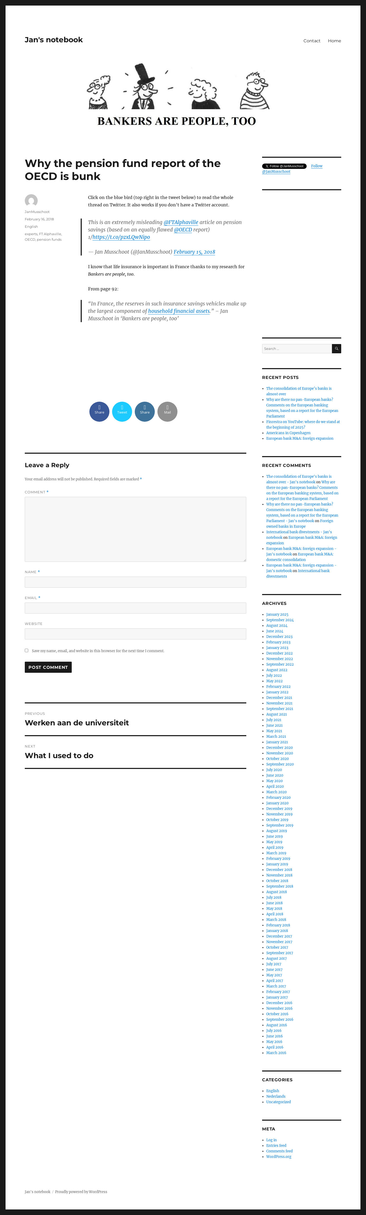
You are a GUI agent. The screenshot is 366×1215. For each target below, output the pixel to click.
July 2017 (273, 964)
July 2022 (274, 675)
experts (31, 234)
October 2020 (277, 759)
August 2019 (276, 831)
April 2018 (274, 914)
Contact (312, 40)
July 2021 (273, 720)
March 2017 (276, 986)
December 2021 (279, 697)
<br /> (167, 361)
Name (32, 572)
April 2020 (275, 786)
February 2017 (278, 992)
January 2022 (277, 692)
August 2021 (276, 714)
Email (33, 598)
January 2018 (277, 931)
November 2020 (279, 753)
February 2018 (278, 925)
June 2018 (274, 903)
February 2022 (278, 686)
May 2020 (274, 781)
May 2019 (274, 842)
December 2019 (279, 808)
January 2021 (277, 742)
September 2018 (279, 886)
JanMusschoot (37, 212)
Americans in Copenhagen (288, 433)
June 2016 (274, 1036)
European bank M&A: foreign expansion (300, 438)
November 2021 (279, 703)
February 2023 (278, 642)
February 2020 (278, 797)
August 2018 (276, 892)
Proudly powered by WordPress (81, 1192)
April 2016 (274, 1047)
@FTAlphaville (181, 222)
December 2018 (279, 870)
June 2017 (274, 969)
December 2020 (279, 747)
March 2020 (276, 792)
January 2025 (277, 614)
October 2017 (277, 947)
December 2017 (279, 936)
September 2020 (280, 764)
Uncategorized (278, 1102)
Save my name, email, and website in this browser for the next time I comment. (98, 651)
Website (34, 624)
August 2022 (276, 670)
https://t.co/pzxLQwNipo (121, 237)
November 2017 (279, 942)
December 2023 (279, 636)
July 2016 (274, 1030)
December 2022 (279, 653)
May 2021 (274, 731)
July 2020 (274, 770)
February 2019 (278, 858)
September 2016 (279, 1019)
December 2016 (279, 1003)
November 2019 (279, 814)
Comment (37, 492)
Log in (271, 1140)
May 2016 (274, 1042)
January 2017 (277, 997)
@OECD (183, 229)
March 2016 (276, 1053)
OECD (30, 239)
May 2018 (274, 908)
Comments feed (279, 1151)
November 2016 (279, 1008)
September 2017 (279, 953)
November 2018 (279, 875)
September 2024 (280, 620)
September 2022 (280, 664)
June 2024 (274, 631)
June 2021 (274, 725)
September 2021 (279, 709)
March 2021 (276, 736)
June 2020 (274, 775)
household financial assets (179, 311)
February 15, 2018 (194, 252)
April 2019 (274, 847)
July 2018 (273, 897)
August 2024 (276, 625)
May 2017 (274, 975)
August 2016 (276, 1025)
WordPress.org (278, 1156)
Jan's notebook (54, 39)
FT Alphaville (50, 234)
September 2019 (279, 825)
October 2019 (277, 820)
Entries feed (276, 1145)
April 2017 (274, 981)
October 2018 (277, 881)
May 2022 (274, 681)
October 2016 (277, 1014)
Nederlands (276, 1096)
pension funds (49, 239)
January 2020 (277, 803)
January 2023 (277, 648)
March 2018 (276, 919)
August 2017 (276, 958)
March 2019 (276, 853)
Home (334, 40)
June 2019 (274, 836)
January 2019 (277, 864)
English (31, 226)
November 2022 (279, 659)
